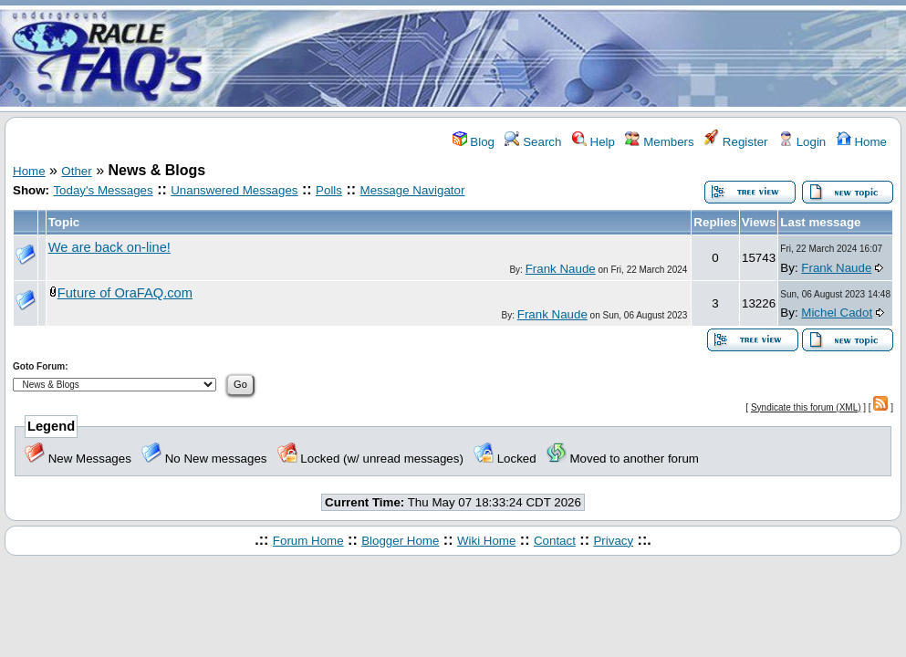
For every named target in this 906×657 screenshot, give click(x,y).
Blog (474, 142)
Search (533, 142)
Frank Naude (561, 269)
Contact (555, 541)
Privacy (613, 541)
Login (802, 142)
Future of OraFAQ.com (125, 293)
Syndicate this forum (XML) (806, 407)
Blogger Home (400, 541)
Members (659, 142)
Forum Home (308, 541)
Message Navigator (412, 190)
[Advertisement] (561, 57)
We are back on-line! (109, 247)
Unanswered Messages (234, 190)
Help (593, 142)
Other (76, 171)
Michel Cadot (836, 312)
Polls (329, 190)
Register (735, 142)
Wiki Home (486, 541)
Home (862, 142)
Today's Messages (102, 190)
